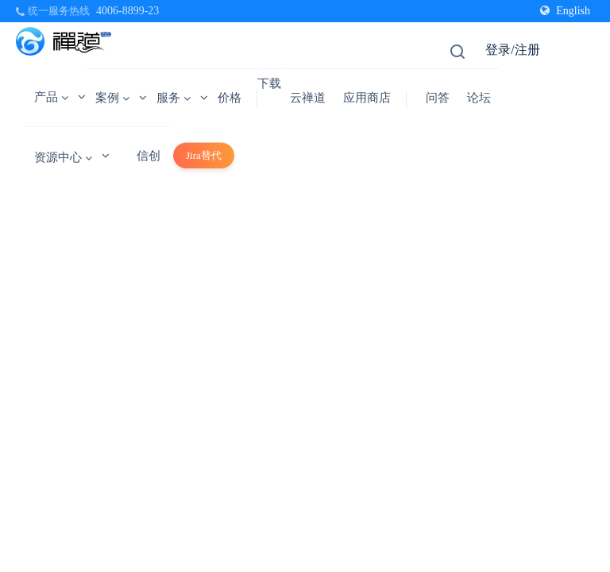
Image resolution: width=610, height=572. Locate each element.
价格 (229, 97)
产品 (51, 97)
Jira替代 (204, 155)
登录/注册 (512, 49)
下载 (269, 83)
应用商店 (367, 97)
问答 (438, 97)
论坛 (479, 97)
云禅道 (308, 97)
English (565, 11)
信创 (148, 155)
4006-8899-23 (127, 11)
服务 (173, 97)
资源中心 (63, 157)
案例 (112, 97)
